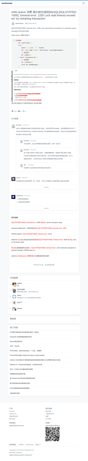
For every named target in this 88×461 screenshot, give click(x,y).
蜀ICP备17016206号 (15, 452)
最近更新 (48, 411)
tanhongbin (21, 289)
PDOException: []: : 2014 (31, 234)
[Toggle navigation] (83, 3)
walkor (19, 283)
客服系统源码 (13, 416)
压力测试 (48, 419)
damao (19, 308)
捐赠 (47, 416)
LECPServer (29, 444)
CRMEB (21, 444)
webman (12, 411)
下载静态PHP (50, 414)
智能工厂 (38, 444)
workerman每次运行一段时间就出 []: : (38, 228)
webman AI (12, 414)
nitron (19, 295)
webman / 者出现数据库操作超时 (30, 256)
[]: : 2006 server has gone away (36, 222)
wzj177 (19, 302)
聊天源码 (12, 419)
